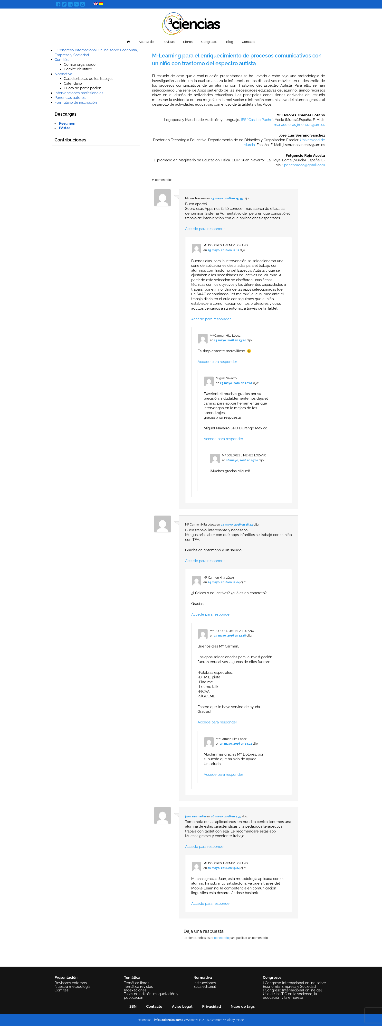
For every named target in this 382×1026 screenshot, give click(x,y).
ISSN (132, 1006)
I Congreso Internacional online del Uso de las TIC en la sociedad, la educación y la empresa (292, 994)
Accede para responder (205, 229)
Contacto (248, 42)
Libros (187, 42)
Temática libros (136, 983)
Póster (64, 128)
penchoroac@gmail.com (304, 165)
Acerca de (146, 42)
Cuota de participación (82, 88)
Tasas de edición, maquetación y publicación (151, 996)
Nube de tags (243, 1006)
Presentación (66, 977)
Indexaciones (135, 990)
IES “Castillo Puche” (257, 120)
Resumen (67, 123)
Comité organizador (80, 64)
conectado (221, 938)
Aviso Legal (182, 1006)
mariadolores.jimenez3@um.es (299, 124)
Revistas (168, 42)
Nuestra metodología (72, 986)
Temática (132, 977)
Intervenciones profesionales (79, 93)
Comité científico (78, 69)
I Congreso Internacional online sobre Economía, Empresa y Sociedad (294, 985)
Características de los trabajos (88, 78)
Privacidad (211, 1006)
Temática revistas (138, 986)
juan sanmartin (195, 816)
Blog (229, 42)
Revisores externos (71, 983)
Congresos (209, 42)
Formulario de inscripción (76, 102)
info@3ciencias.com (167, 1020)
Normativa (63, 74)
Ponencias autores (70, 97)
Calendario (73, 83)
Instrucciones (204, 983)
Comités (61, 59)
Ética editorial (204, 986)
